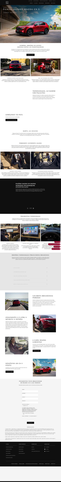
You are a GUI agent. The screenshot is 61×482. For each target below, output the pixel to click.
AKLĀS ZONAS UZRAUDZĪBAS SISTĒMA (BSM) (20, 304)
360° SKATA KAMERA (17, 296)
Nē (23, 442)
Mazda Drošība (21, 479)
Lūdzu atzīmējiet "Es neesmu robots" (29, 444)
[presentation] (28, 447)
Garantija (33, 477)
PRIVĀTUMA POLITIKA (30, 455)
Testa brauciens (6, 12)
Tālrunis (24, 429)
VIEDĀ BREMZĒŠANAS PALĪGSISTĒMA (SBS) (20, 300)
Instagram (46, 479)
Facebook (46, 475)
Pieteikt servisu (8, 479)
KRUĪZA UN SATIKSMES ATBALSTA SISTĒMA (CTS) (21, 312)
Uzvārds (24, 421)
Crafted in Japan (21, 475)
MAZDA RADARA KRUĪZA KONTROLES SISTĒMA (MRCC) (22, 308)
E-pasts (23, 425)
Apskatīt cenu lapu (13, 12)
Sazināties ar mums (9, 477)
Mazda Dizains (21, 477)
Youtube (46, 477)
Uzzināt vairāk (37, 379)
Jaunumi (33, 475)
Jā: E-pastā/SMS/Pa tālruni (28, 441)
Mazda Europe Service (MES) (36, 479)
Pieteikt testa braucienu (9, 475)
